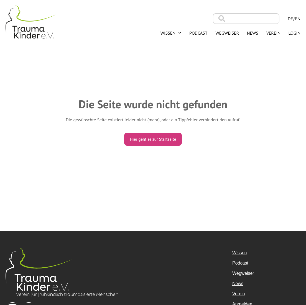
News (252, 33)
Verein (273, 33)
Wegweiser (227, 33)
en (297, 18)
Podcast (198, 33)
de (290, 18)
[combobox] (246, 18)
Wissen (170, 33)
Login (294, 33)
